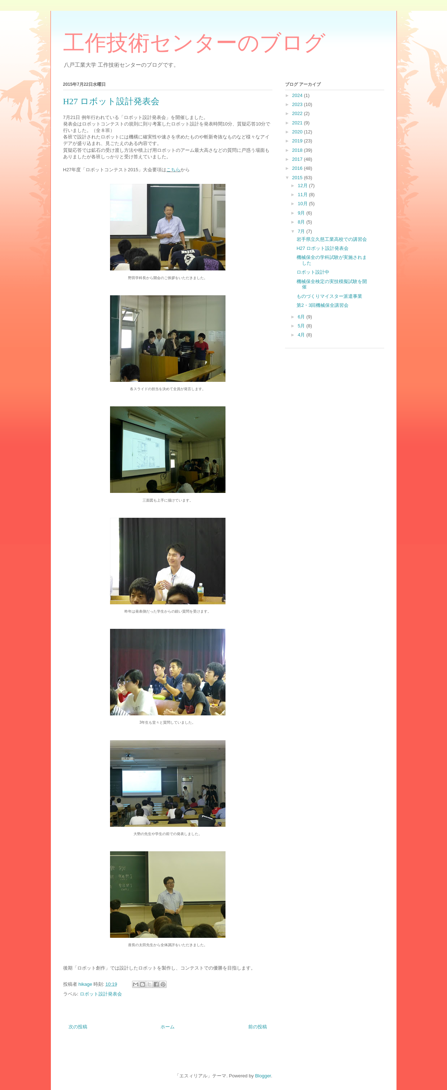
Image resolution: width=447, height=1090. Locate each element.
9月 (302, 213)
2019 (298, 141)
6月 (302, 316)
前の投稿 (257, 1026)
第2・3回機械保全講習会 (323, 305)
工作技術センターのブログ (194, 43)
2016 (298, 168)
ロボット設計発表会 (101, 994)
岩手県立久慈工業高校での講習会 (332, 239)
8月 (302, 222)
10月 (303, 203)
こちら (173, 169)
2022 (298, 113)
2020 (298, 131)
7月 (302, 231)
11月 (303, 194)
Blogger (263, 1075)
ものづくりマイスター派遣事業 (329, 296)
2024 (298, 95)
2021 (298, 122)
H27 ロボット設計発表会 (323, 248)
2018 (298, 150)
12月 (303, 185)
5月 (302, 325)
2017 (298, 159)
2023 (298, 104)
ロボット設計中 (313, 272)
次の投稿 (78, 1026)
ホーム (168, 1026)
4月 (302, 334)
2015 (298, 177)
